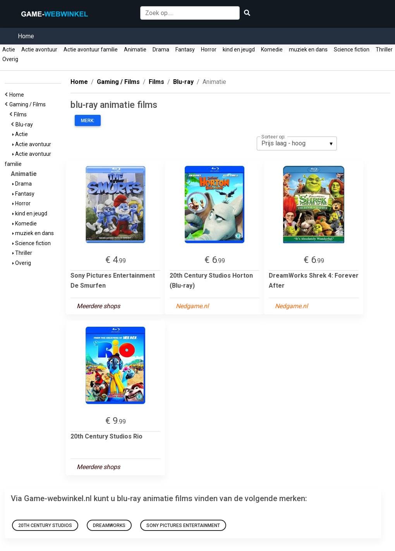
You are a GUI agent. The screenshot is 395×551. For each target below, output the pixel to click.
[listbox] (297, 143)
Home (26, 36)
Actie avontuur (39, 49)
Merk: (87, 120)
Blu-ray (25, 124)
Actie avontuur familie (90, 49)
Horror (209, 49)
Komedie (272, 49)
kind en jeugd (238, 49)
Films (21, 114)
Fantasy (185, 49)
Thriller (384, 49)
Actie (8, 49)
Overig (10, 59)
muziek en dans (308, 49)
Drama (161, 49)
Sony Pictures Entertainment (183, 525)
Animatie (135, 49)
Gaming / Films (28, 104)
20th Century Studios (45, 525)
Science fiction (351, 49)
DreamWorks (109, 525)
